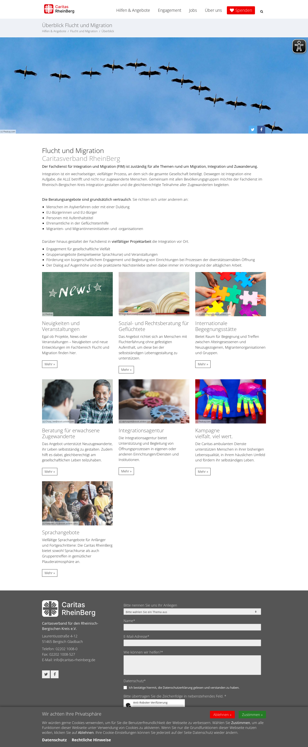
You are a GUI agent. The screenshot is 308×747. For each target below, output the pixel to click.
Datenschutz (54, 741)
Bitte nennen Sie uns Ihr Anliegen (150, 605)
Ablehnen (221, 716)
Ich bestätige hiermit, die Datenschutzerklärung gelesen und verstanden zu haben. (184, 687)
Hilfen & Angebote (133, 10)
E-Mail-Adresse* (136, 636)
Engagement (169, 10)
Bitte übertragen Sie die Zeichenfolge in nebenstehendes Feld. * (175, 696)
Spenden (243, 10)
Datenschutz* (135, 680)
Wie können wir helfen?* (143, 652)
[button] (261, 11)
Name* (129, 620)
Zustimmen (251, 716)
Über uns (213, 10)
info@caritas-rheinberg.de (74, 659)
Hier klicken (158, 706)
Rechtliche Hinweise (91, 741)
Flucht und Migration (84, 31)
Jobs (193, 10)
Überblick (108, 31)
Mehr (49, 364)
